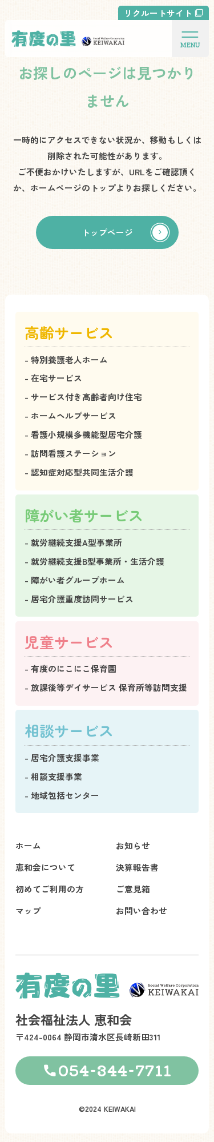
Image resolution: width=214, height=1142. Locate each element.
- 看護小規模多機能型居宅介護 (83, 434)
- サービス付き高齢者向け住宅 (83, 397)
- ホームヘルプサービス (70, 415)
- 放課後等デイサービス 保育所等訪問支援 (106, 687)
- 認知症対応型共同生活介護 (79, 472)
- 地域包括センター (62, 795)
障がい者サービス (84, 514)
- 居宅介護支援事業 (62, 757)
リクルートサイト (158, 13)
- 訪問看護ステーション (70, 453)
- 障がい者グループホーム (75, 580)
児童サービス (69, 641)
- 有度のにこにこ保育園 (70, 668)
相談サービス (69, 730)
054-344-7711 (115, 1069)
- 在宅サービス (53, 378)
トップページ (107, 237)
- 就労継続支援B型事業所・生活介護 (94, 561)
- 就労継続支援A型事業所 (73, 542)
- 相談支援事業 (53, 776)
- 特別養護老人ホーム (66, 359)
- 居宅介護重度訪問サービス (79, 599)
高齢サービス (69, 332)
